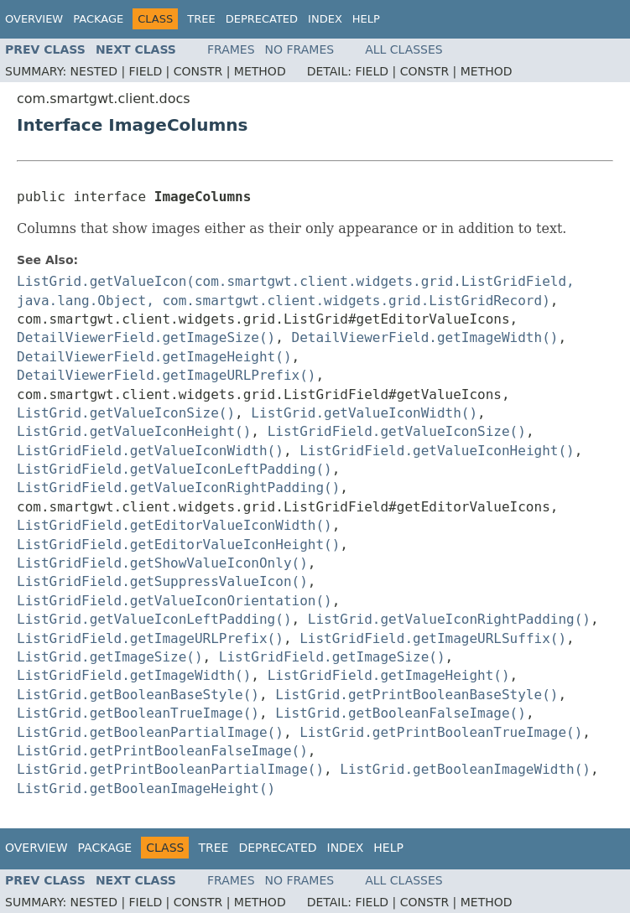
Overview (34, 19)
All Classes (404, 49)
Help (366, 19)
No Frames (300, 49)
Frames (231, 49)
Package (98, 19)
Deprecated (262, 19)
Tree (201, 19)
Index (325, 19)
